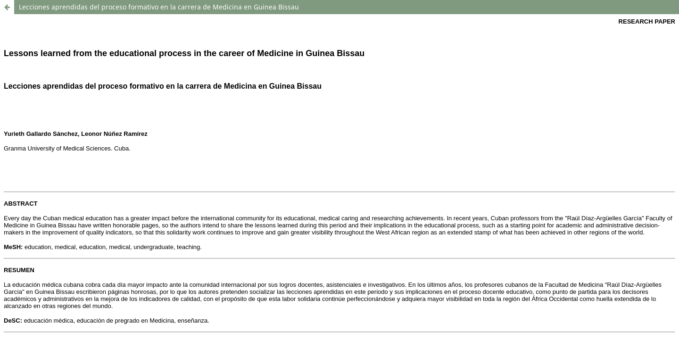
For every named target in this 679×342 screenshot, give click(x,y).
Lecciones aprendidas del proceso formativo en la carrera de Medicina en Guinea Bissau (159, 6)
